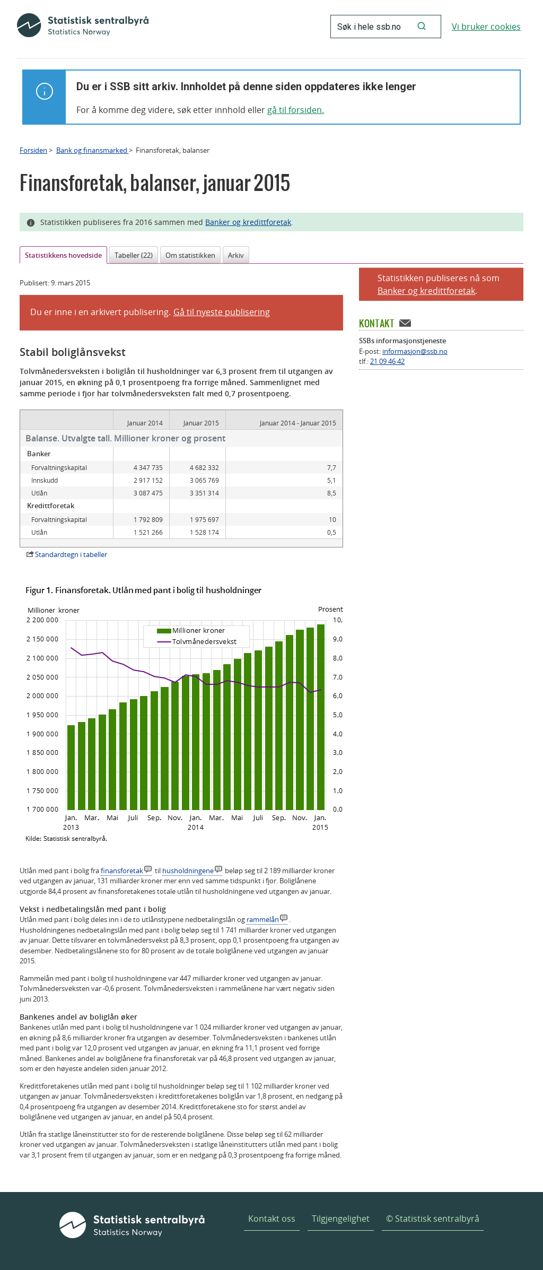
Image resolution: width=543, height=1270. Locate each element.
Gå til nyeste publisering (221, 312)
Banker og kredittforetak (248, 222)
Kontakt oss (271, 1218)
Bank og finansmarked (92, 150)
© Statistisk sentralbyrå (432, 1218)
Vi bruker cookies (486, 26)
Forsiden (33, 150)
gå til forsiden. (295, 110)
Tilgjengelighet (341, 1218)
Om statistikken (190, 255)
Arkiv (236, 255)
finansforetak (122, 870)
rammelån (263, 919)
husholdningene (188, 870)
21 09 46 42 (387, 361)
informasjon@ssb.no (415, 351)
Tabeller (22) (134, 255)
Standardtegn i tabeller (71, 554)
